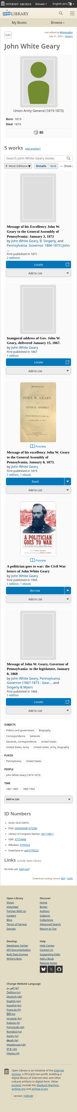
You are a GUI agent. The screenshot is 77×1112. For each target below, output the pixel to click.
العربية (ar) (13, 988)
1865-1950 (29, 789)
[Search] (35, 158)
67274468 (20, 839)
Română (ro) (14, 1031)
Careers (11, 915)
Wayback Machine (48, 1085)
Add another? (33, 148)
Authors (45, 911)
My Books (19, 22)
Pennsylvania (13, 761)
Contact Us (46, 950)
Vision (10, 902)
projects (16, 1085)
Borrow (35, 590)
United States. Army (17, 747)
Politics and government (20, 730)
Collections (46, 920)
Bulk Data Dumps (17, 954)
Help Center (47, 945)
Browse (52, 22)
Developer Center (17, 945)
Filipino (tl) (13, 1053)
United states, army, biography (51, 747)
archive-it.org (40, 1089)
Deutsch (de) (14, 996)
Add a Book (47, 958)
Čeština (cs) (14, 992)
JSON (70, 878)
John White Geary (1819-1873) (23, 775)
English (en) (14, 1001)
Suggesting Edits (50, 954)
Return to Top (48, 929)
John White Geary (24, 241)
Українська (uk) (16, 1044)
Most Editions (17, 166)
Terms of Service (17, 924)
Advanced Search (50, 924)
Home (43, 902)
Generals (35, 736)
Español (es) (14, 1005)
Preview (41, 446)
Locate (38, 265)
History (69, 36)
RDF (63, 878)
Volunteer (13, 907)
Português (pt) (15, 1027)
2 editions (13, 258)
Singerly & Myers (20, 687)
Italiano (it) (13, 1023)
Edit (8, 35)
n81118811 (47, 834)
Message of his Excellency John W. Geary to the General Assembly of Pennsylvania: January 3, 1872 (33, 231)
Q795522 (25, 845)
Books (43, 907)
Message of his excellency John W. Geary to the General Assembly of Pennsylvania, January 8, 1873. (38, 457)
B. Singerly (48, 241)
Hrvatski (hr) (14, 1018)
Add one (24, 869)
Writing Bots (14, 958)
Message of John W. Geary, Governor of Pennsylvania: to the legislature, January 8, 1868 (38, 669)
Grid (53, 166)
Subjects (45, 915)
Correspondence (15, 736)
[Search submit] (60, 13)
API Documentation (19, 950)
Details (41, 166)
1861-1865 (12, 789)
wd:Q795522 (31, 850)
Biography (45, 730)
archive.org (18, 1089)
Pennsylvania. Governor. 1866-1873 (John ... (38, 247)
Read (35, 481)
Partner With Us (16, 911)
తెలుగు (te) (12, 1040)
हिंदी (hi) (11, 1014)
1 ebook (25, 475)
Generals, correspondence (21, 741)
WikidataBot (66, 32)
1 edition (13, 356)
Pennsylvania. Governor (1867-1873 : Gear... (34, 680)
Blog (9, 920)
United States (48, 741)
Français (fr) (14, 1010)
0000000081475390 (26, 828)
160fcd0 (28, 1096)
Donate (41, 4)
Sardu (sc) (12, 1036)
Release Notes (48, 963)
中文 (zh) (12, 1049)
